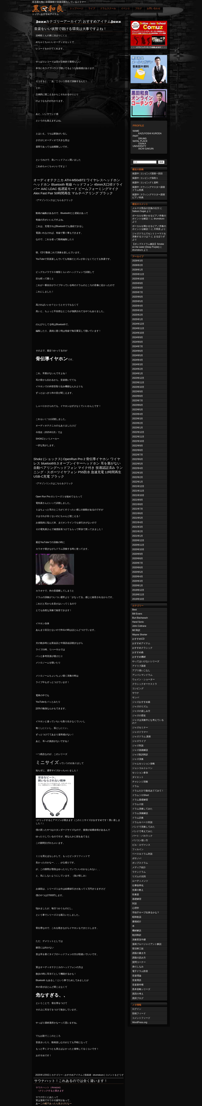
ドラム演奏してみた (142, 809)
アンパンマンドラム (142, 675)
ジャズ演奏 (137, 759)
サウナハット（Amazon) (48, 1087)
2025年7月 (137, 292)
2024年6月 (137, 351)
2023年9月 (137, 391)
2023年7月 (137, 400)
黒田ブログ (137, 998)
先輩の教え (137, 890)
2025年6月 (137, 297)
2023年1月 (137, 427)
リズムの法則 (139, 876)
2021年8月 (137, 504)
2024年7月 (137, 346)
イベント (125, 8)
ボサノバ (136, 858)
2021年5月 (137, 518)
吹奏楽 (135, 894)
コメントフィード (141, 1018)
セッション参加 (140, 772)
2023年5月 (137, 409)
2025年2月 (137, 315)
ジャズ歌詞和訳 (140, 754)
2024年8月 (137, 342)
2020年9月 (137, 554)
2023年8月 (137, 396)
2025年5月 (137, 301)
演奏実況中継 (139, 939)
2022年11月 (138, 436)
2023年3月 (137, 418)
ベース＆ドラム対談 (142, 854)
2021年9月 (137, 500)
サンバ (135, 697)
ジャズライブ (139, 741)
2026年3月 (137, 260)
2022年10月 (138, 441)
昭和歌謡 (136, 917)
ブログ (138, 8)
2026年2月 (137, 265)
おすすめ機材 (139, 657)
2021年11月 (138, 491)
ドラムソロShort (140, 795)
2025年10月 (138, 278)
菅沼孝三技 (137, 948)
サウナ (135, 693)
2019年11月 (138, 594)
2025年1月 (137, 319)
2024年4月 (137, 360)
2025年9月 (137, 283)
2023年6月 (137, 405)
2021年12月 (138, 486)
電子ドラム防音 (140, 971)
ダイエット (137, 777)
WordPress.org (139, 1022)
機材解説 (136, 930)
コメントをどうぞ (115, 1075)
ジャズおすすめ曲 (141, 702)
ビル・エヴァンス (141, 845)
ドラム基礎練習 (140, 799)
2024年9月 (137, 337)
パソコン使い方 (140, 840)
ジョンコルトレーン (142, 768)
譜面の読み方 (139, 957)
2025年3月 (137, 310)
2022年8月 (137, 450)
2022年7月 (137, 454)
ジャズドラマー (140, 732)
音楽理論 (136, 975)
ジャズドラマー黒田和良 (47, 8)
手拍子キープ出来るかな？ (145, 912)
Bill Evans (137, 614)
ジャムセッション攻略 (143, 763)
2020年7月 (137, 563)
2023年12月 (138, 378)
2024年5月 (137, 355)
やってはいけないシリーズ (145, 661)
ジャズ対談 (137, 745)
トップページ (76, 8)
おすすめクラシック (142, 648)
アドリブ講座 (139, 666)
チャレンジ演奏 (140, 781)
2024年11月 (138, 328)
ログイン (136, 1009)
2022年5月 (137, 463)
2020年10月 (138, 549)
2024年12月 (138, 324)
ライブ (91, 8)
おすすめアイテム (74, 1075)
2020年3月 (137, 581)
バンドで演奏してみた (143, 827)
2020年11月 (138, 545)
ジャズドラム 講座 (141, 736)
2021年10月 (138, 495)
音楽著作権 (137, 984)
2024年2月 (137, 369)
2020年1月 (137, 585)
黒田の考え (137, 993)
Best (134, 609)
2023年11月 (138, 382)
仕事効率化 (137, 885)
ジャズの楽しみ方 (141, 711)
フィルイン (137, 849)
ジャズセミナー (140, 727)
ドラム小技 (137, 804)
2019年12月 (138, 590)
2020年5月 (137, 572)
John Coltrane (139, 626)
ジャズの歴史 (139, 715)
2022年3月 (137, 473)
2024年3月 (137, 364)
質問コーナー (139, 962)
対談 (134, 903)
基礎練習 (136, 899)
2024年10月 (138, 333)
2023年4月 (137, 414)
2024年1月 (137, 373)
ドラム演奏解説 (140, 813)
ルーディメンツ (140, 881)
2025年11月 (138, 274)
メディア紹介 (139, 867)
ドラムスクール (108, 8)
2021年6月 (137, 513)
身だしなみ (137, 966)
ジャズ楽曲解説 (140, 750)
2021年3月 (137, 527)
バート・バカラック (142, 836)
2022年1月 (137, 482)
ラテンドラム (139, 872)
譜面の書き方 (139, 953)
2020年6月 (137, 567)
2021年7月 (137, 509)
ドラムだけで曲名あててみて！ (148, 790)
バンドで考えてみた (142, 831)
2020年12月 (138, 540)
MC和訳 (136, 630)
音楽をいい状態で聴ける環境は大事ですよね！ (70, 29)
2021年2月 (137, 531)
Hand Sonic (138, 622)
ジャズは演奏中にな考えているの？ (148, 721)
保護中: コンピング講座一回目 (147, 173)
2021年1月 (137, 536)
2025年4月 (137, 306)
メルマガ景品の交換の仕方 (145, 208)
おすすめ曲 (137, 652)
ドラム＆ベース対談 (142, 822)
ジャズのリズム (140, 706)
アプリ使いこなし (141, 670)
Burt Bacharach (140, 618)
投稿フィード (139, 1013)
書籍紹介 (136, 921)
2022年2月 (137, 477)
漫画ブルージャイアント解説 (146, 944)
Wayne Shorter (139, 634)
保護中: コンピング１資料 (145, 182)
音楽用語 (136, 980)
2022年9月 (137, 445)
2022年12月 (138, 432)
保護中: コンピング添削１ (145, 178)
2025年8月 (137, 288)
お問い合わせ (153, 8)
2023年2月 (137, 423)
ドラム (135, 786)
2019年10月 (138, 599)
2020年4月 (137, 576)
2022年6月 (137, 459)
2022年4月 (137, 468)
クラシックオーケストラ (144, 684)
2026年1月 (137, 269)
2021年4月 (137, 522)
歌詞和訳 (136, 935)
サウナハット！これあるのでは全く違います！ (70, 1081)
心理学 (135, 908)
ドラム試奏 (137, 818)
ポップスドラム (140, 863)
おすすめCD (138, 639)
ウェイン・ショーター (143, 679)
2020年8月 (137, 558)
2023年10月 (138, 387)
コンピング (137, 688)
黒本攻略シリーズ (141, 989)
